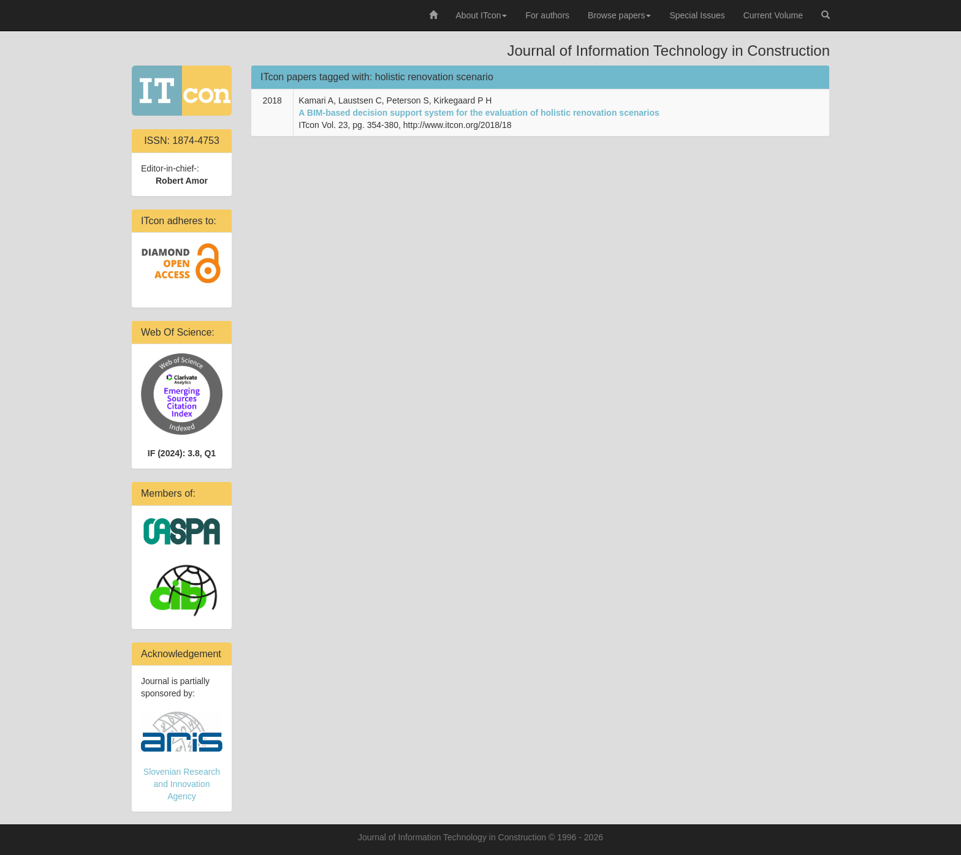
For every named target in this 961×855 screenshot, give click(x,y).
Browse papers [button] (619, 15)
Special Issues (696, 15)
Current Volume (773, 15)
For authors (547, 15)
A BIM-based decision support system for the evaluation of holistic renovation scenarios (478, 113)
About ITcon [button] (481, 15)
